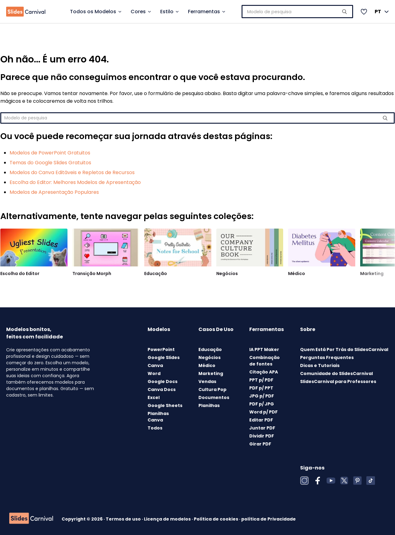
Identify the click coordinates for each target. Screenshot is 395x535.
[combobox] (299, 11)
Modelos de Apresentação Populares (54, 192)
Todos (155, 428)
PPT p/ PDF (261, 380)
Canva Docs (162, 389)
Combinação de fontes (264, 360)
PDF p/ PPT (261, 388)
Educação (155, 273)
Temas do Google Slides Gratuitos (50, 162)
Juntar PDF (262, 428)
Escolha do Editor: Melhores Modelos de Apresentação (75, 182)
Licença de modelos (168, 519)
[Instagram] (304, 480)
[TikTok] (370, 480)
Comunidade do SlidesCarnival (336, 373)
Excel (154, 397)
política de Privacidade (268, 519)
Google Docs (162, 381)
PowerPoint (161, 349)
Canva (155, 365)
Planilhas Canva (158, 416)
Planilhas (209, 405)
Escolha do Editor (19, 273)
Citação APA (263, 372)
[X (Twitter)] (344, 480)
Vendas (207, 381)
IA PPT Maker (264, 349)
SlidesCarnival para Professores (338, 381)
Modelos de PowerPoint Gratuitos (50, 152)
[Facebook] (317, 480)
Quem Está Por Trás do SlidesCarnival (344, 349)
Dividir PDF (261, 436)
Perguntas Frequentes (327, 357)
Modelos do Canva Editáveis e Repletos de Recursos (72, 172)
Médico (296, 273)
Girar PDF (260, 444)
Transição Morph (91, 273)
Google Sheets (165, 405)
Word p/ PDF (263, 412)
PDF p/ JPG (261, 404)
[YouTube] (331, 480)
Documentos (213, 397)
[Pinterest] (357, 480)
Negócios (227, 273)
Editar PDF (261, 420)
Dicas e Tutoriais (320, 365)
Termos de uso (124, 519)
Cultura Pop (212, 389)
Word (154, 373)
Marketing (372, 273)
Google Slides (164, 357)
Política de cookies (216, 519)
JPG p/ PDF (261, 396)
